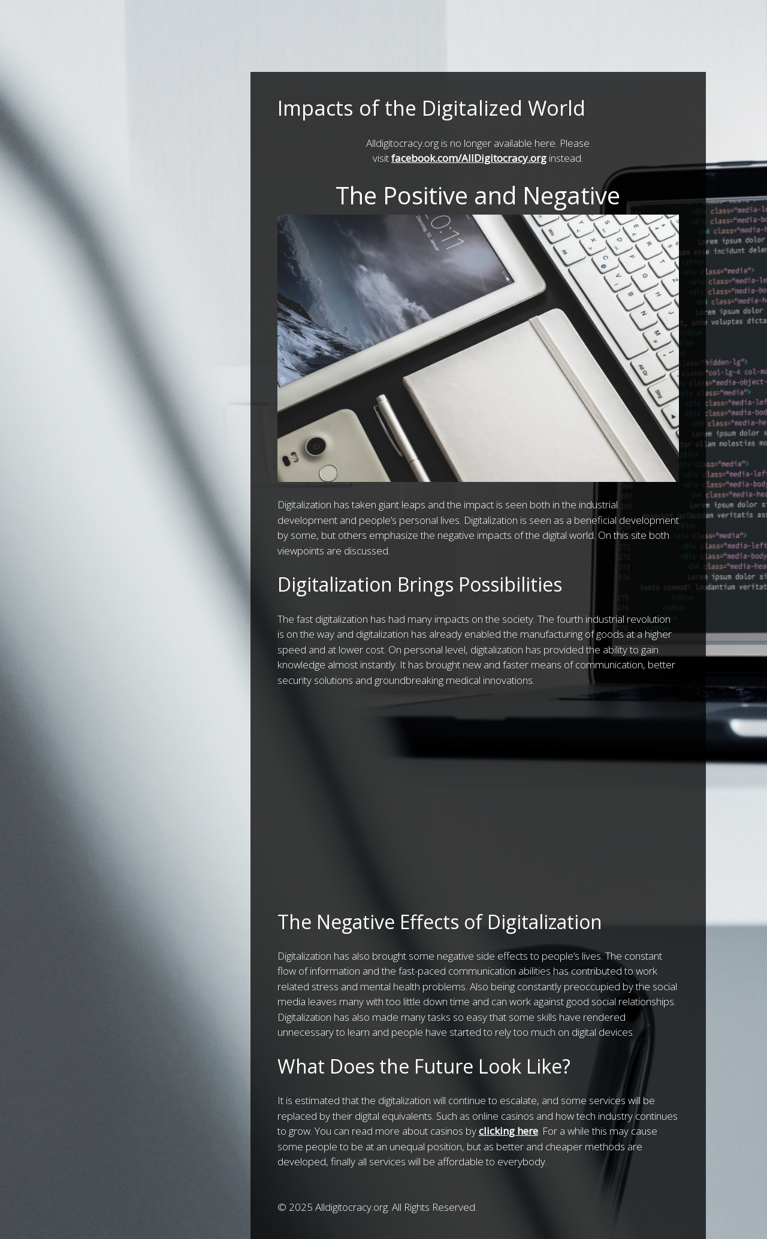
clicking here (508, 1131)
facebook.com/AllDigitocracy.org (468, 158)
